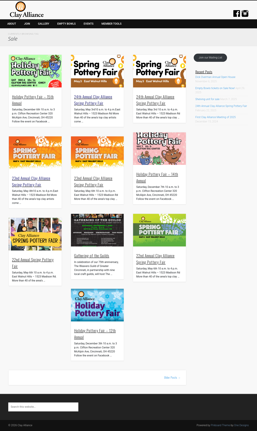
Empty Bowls (66, 23)
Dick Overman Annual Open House (215, 77)
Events (88, 23)
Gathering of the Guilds (91, 255)
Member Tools (111, 23)
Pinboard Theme (220, 425)
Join (27, 23)
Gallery (43, 23)
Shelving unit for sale (207, 99)
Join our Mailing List (210, 57)
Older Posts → (172, 378)
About (11, 23)
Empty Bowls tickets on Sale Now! (215, 88)
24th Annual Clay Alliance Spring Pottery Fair (221, 106)
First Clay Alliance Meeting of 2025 (215, 117)
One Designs (241, 425)
